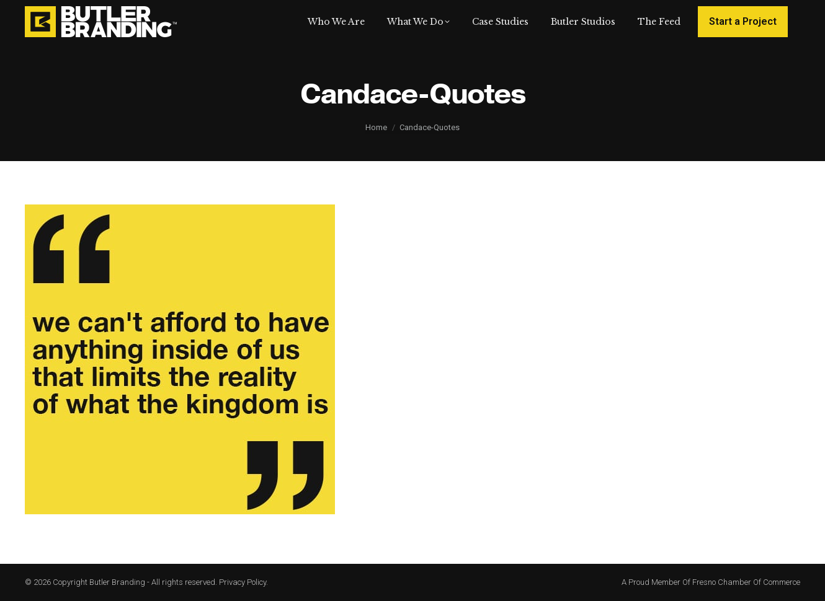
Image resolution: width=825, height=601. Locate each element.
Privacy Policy (242, 582)
